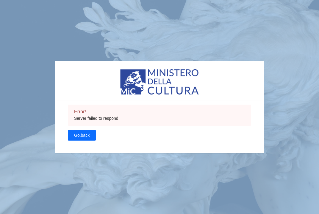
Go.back (82, 135)
